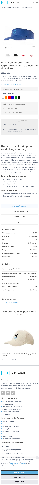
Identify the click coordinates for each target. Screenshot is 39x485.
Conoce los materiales (8, 404)
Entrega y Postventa (8, 429)
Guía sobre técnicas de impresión (12, 401)
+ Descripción (5, 84)
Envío (19, 222)
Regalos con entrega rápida (10, 411)
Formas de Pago (7, 434)
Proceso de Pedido (8, 424)
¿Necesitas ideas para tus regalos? (12, 406)
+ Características (16, 84)
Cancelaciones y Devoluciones (11, 431)
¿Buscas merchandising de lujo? (11, 409)
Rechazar (19, 482)
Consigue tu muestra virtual (10, 426)
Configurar (19, 477)
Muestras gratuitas (7, 436)
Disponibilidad (19, 217)
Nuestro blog (6, 414)
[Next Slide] (35, 47)
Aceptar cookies (19, 472)
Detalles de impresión (19, 211)
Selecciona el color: (8, 93)
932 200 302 (6, 446)
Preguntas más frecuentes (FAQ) (11, 439)
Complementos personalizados (10, 7)
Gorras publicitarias (26, 7)
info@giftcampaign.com (11, 450)
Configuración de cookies (17, 464)
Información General (20, 206)
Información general (8, 421)
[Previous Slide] (33, 47)
